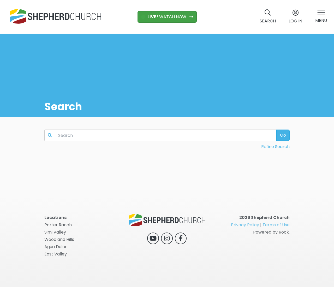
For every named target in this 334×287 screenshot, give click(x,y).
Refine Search (275, 147)
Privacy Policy (245, 225)
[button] (321, 16)
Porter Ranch (58, 225)
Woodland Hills (59, 239)
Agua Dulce (56, 247)
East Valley (55, 254)
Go (283, 135)
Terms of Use (276, 225)
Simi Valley (55, 232)
